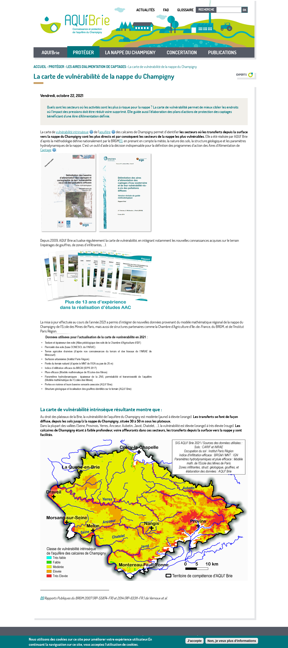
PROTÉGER (57, 66)
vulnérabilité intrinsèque (74, 132)
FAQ (166, 10)
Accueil (40, 66)
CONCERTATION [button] (182, 52)
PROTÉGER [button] (83, 52)
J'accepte (194, 641)
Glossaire (185, 10)
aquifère (107, 132)
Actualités (145, 10)
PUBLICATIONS (222, 52)
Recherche (206, 9)
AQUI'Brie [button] (50, 52)
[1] (120, 141)
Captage (48, 150)
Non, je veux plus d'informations (231, 641)
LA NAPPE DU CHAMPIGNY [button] (130, 52)
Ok (244, 10)
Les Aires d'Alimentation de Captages (96, 66)
